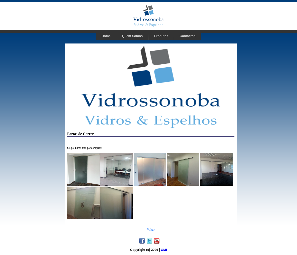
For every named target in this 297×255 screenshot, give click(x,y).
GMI (164, 250)
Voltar (151, 229)
